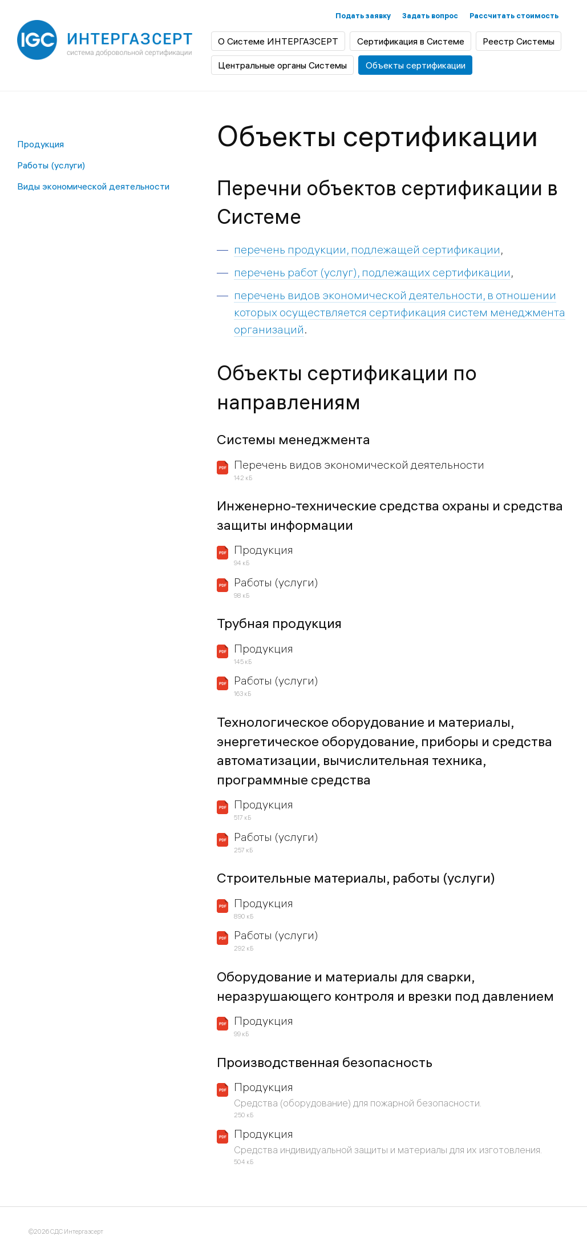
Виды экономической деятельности (93, 186)
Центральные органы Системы (282, 65)
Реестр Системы (518, 41)
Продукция (40, 144)
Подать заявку (363, 15)
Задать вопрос (430, 15)
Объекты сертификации (415, 65)
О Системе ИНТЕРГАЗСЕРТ (278, 41)
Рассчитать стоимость (513, 15)
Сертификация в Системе (410, 41)
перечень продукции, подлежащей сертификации (367, 249)
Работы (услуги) (51, 165)
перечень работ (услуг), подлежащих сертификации (372, 272)
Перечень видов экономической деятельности (359, 464)
